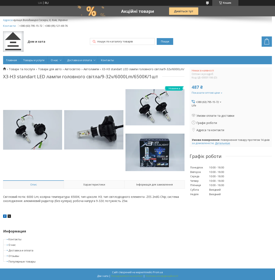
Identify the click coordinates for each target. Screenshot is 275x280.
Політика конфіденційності (161, 276)
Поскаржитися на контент (127, 276)
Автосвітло (72, 69)
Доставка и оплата (79, 60)
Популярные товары (22, 261)
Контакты (107, 60)
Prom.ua (158, 272)
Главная (11, 60)
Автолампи (91, 69)
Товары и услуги (33, 60)
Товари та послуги (22, 69)
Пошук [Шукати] (165, 41)
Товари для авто (50, 69)
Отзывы (13, 256)
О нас (54, 60)
